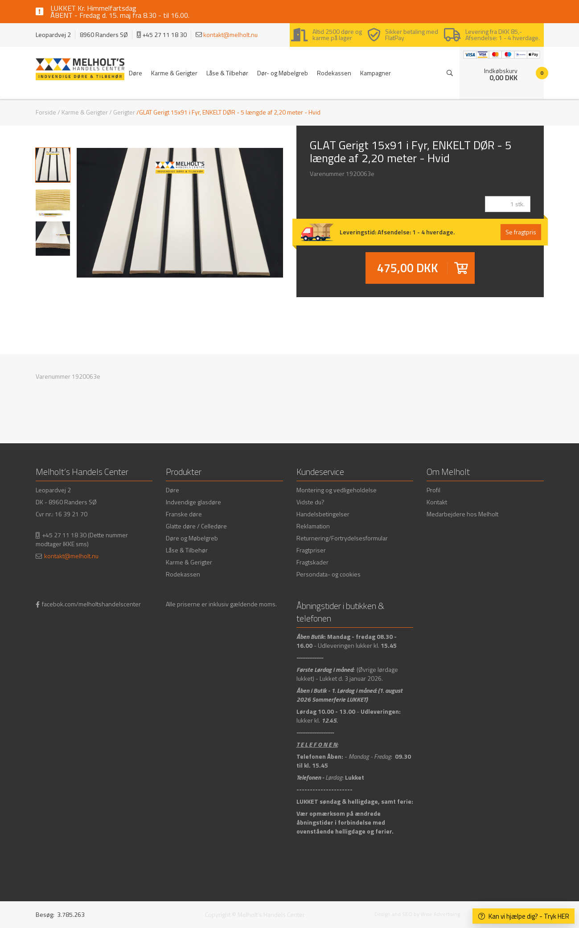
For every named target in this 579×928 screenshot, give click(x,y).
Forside (46, 112)
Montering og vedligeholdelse (336, 490)
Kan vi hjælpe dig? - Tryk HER (523, 916)
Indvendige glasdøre (193, 502)
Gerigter (124, 112)
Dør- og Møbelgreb (282, 73)
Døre (135, 73)
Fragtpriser (311, 550)
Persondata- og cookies (328, 574)
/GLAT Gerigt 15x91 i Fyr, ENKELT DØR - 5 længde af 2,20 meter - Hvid (228, 112)
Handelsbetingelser (322, 514)
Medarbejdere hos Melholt (462, 514)
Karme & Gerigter (174, 73)
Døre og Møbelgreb (192, 538)
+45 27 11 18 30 (64, 535)
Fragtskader (312, 562)
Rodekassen (334, 73)
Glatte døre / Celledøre (196, 526)
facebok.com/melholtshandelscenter (91, 604)
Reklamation (313, 526)
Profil (433, 490)
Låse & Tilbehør (227, 73)
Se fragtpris (520, 232)
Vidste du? (310, 502)
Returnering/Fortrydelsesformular (342, 538)
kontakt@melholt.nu (230, 34)
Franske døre (184, 514)
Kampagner (375, 73)
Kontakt (437, 502)
